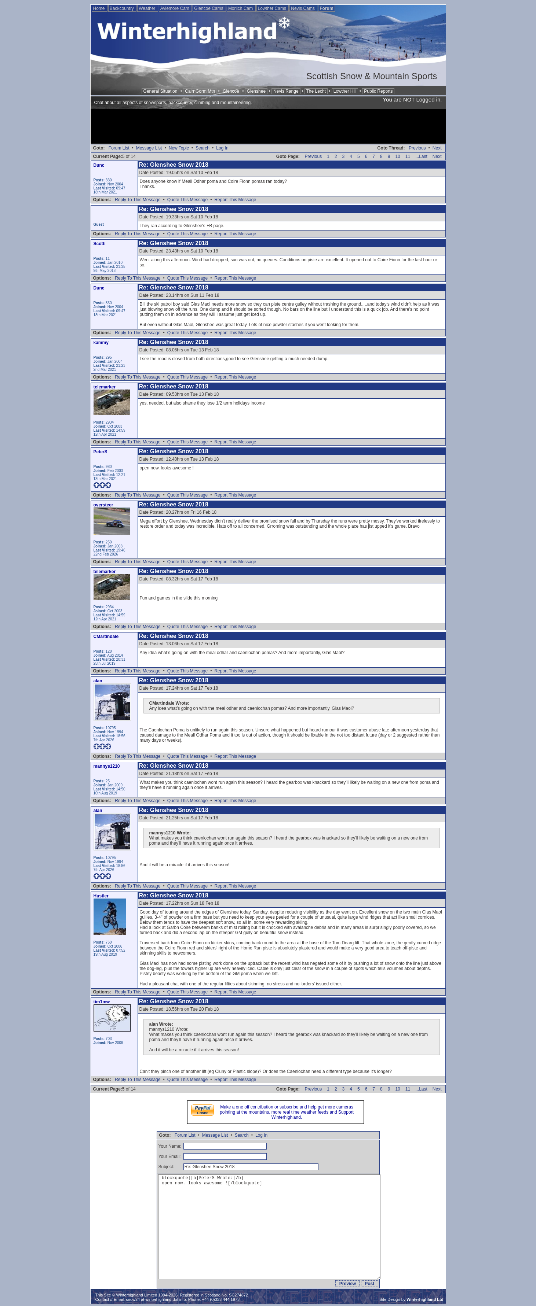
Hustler (101, 896)
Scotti (100, 243)
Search (202, 148)
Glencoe (231, 91)
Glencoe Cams (209, 8)
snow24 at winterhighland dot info (156, 1299)
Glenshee (256, 91)
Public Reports (378, 91)
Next (437, 148)
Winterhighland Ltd (424, 1299)
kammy (101, 342)
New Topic (179, 148)
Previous (417, 148)
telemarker (105, 387)
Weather (147, 8)
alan (98, 680)
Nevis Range (286, 91)
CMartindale (106, 636)
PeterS (100, 451)
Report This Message (235, 199)
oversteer (103, 505)
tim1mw (102, 1001)
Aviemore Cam (175, 8)
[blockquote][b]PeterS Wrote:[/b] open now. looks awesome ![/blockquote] (269, 1226)
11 (407, 156)
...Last (421, 156)
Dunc (99, 165)
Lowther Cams (273, 8)
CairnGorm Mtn (200, 91)
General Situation (160, 91)
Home (99, 8)
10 (397, 156)
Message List (149, 148)
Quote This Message (187, 199)
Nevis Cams (303, 8)
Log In (222, 148)
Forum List (119, 148)
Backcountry (122, 8)
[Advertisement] (268, 127)
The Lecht (316, 91)
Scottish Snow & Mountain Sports (371, 76)
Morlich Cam (241, 8)
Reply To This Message (137, 199)
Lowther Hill (345, 91)
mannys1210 (107, 766)
